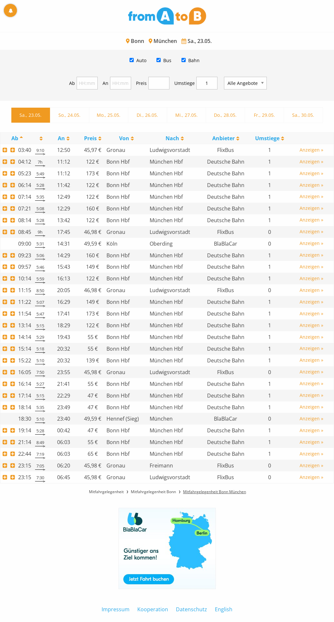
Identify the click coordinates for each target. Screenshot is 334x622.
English (223, 609)
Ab (72, 83)
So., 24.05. (69, 115)
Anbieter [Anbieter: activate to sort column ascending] (223, 138)
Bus (167, 60)
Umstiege (184, 83)
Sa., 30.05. (303, 115)
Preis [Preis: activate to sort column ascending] (90, 138)
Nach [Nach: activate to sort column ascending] (172, 138)
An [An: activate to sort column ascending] (61, 138)
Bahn (194, 60)
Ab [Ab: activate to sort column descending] (14, 138)
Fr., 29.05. (264, 115)
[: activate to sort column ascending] (40, 138)
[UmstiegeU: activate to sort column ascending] (269, 138)
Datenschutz (191, 609)
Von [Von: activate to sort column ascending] (124, 138)
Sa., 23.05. (30, 115)
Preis (141, 83)
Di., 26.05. (147, 115)
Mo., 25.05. (108, 115)
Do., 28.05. (225, 115)
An (105, 83)
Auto (141, 60)
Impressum (116, 609)
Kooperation (152, 609)
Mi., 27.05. (186, 115)
